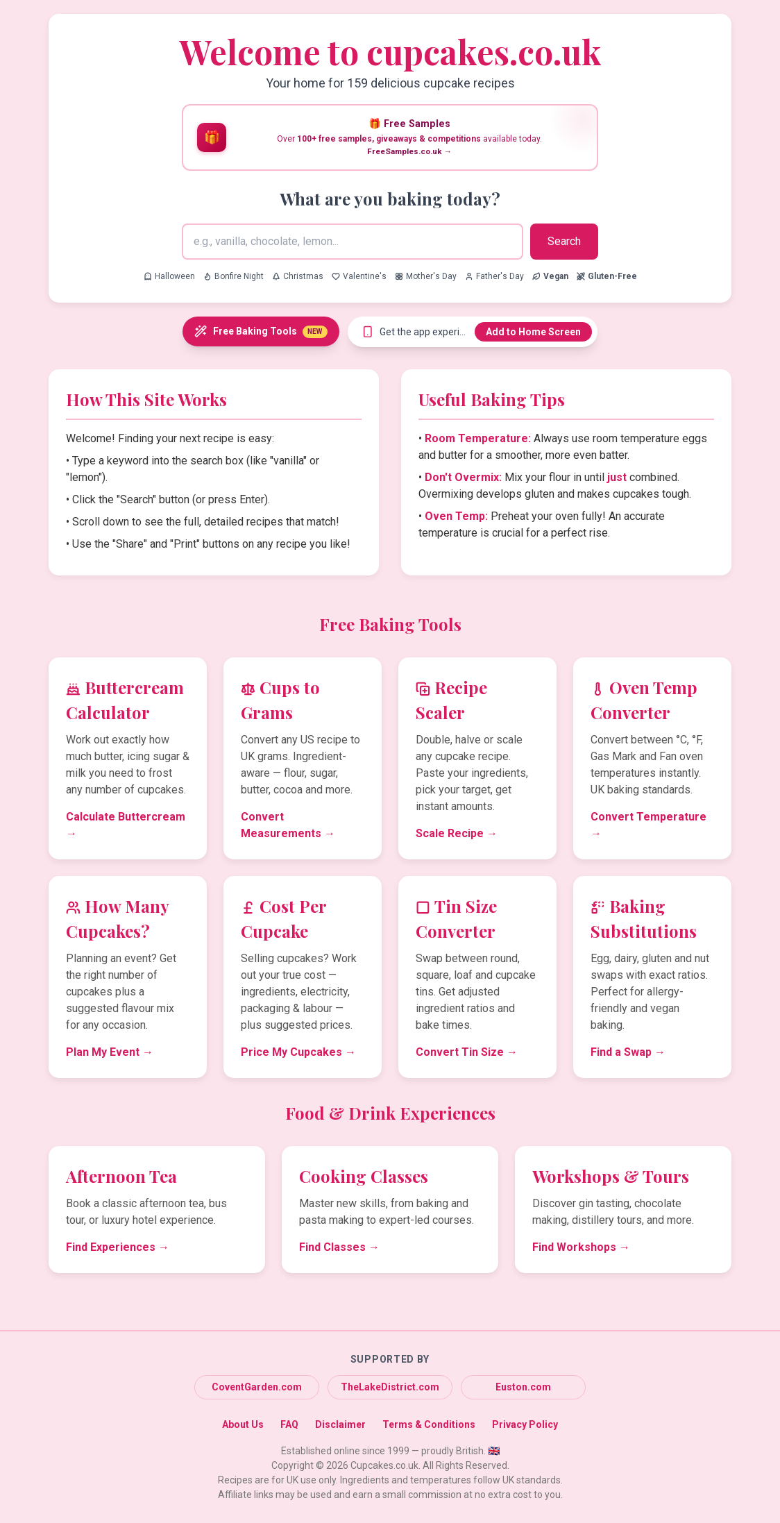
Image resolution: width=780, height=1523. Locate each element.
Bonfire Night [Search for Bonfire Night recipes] (233, 276)
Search (564, 241)
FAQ (289, 1424)
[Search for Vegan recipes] (550, 276)
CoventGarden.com (257, 1386)
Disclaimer (340, 1424)
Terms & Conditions (428, 1424)
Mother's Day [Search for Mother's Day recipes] (426, 276)
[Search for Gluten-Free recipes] (607, 276)
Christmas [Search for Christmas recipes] (297, 276)
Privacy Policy (525, 1424)
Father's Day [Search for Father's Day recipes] (494, 276)
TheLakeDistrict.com (390, 1386)
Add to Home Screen (533, 331)
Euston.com (523, 1386)
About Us (243, 1424)
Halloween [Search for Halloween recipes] (169, 276)
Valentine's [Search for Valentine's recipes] (359, 276)
